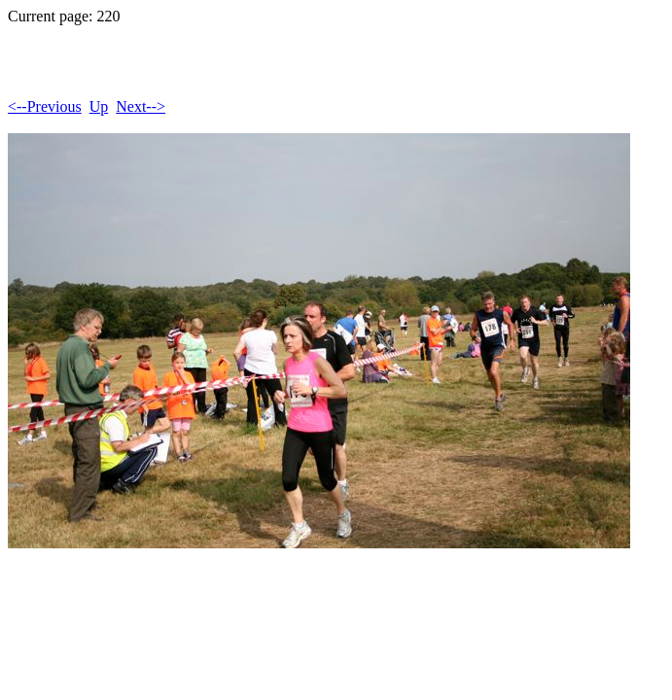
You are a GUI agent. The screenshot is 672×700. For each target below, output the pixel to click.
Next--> (140, 106)
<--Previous (45, 106)
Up (99, 106)
